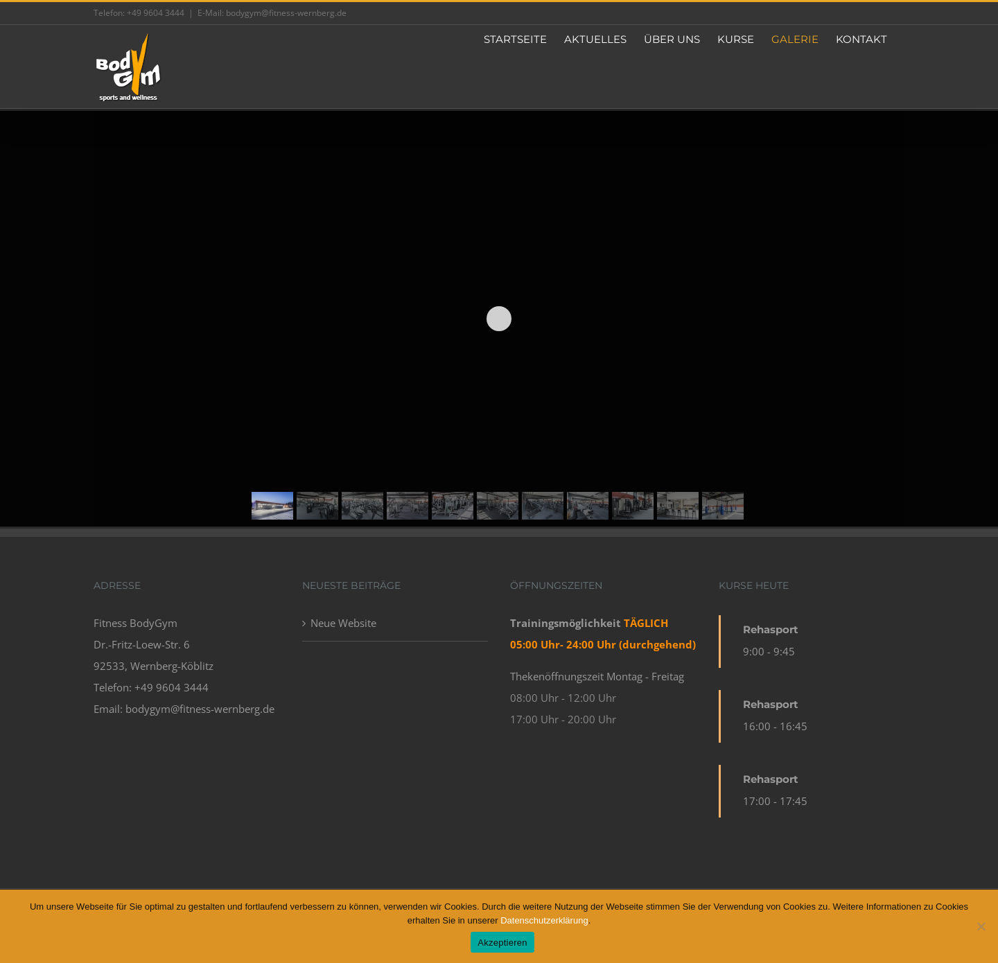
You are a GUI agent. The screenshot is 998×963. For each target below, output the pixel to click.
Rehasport (770, 629)
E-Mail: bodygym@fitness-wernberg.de (272, 13)
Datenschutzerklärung (544, 920)
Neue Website (343, 623)
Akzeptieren (502, 942)
